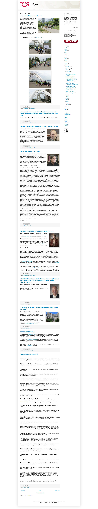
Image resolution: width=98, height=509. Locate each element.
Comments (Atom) (28, 495)
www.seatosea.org (39, 37)
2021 (66, 52)
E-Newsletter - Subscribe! (38, 10)
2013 (66, 65)
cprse (66, 117)
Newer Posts (23, 490)
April (67, 99)
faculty (32, 147)
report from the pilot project (27, 261)
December (68, 66)
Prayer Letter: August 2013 (29, 354)
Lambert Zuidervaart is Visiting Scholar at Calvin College (39, 126)
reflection (29, 225)
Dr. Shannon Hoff (31, 334)
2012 (66, 106)
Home (40, 490)
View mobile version (40, 492)
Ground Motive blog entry (39, 267)
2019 (66, 55)
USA (34, 108)
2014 (66, 63)
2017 (66, 58)
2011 (66, 108)
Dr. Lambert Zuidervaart (32, 339)
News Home (28, 10)
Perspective (29, 345)
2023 (66, 49)
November (68, 68)
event (32, 108)
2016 (66, 60)
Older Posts (57, 490)
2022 (66, 50)
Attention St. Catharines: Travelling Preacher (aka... (71, 77)
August (67, 72)
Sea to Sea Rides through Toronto (31, 16)
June (67, 96)
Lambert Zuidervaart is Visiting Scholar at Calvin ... (71, 80)
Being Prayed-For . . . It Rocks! (30, 151)
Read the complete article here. (31, 323)
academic (25, 328)
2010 (66, 109)
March (67, 101)
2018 (66, 57)
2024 (66, 47)
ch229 (30, 108)
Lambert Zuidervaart (31, 128)
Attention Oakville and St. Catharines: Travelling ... (71, 87)
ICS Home (21, 10)
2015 (66, 61)
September (68, 71)
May (67, 98)
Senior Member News (27, 332)
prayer (25, 487)
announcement (26, 108)
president (34, 122)
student (66, 125)
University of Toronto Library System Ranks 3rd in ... (71, 89)
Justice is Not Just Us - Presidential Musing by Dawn (37, 231)
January (67, 104)
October (67, 69)
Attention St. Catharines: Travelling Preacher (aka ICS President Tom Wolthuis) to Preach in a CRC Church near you (39, 113)
